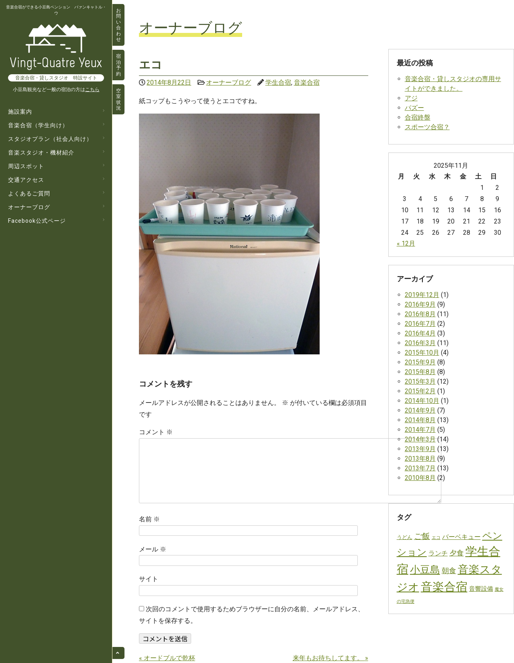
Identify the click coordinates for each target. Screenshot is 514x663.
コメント (156, 432)
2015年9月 (420, 362)
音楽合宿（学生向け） (38, 125)
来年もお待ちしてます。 (330, 658)
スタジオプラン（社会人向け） (50, 139)
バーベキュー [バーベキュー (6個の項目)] (461, 537)
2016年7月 (420, 323)
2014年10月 (422, 401)
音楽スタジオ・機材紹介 (41, 152)
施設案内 (20, 111)
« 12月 (406, 243)
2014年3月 (420, 439)
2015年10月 (422, 352)
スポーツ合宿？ (427, 127)
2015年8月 (420, 372)
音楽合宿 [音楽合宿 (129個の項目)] (444, 587)
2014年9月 (420, 410)
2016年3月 (420, 343)
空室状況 (118, 99)
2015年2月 (420, 391)
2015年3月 (420, 381)
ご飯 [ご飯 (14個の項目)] (422, 536)
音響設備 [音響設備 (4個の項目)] (481, 588)
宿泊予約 (118, 64)
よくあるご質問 (29, 193)
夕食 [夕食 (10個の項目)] (456, 553)
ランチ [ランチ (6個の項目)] (438, 553)
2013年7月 (420, 468)
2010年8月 (420, 478)
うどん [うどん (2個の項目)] (404, 537)
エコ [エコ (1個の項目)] (436, 537)
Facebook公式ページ (37, 221)
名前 (149, 519)
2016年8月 (420, 314)
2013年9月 (420, 449)
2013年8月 (420, 458)
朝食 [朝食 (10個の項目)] (449, 570)
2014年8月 (420, 420)
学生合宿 (278, 82)
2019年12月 (422, 295)
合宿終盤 (417, 117)
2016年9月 (420, 304)
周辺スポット (26, 166)
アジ (411, 98)
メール (152, 549)
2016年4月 (420, 333)
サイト (148, 579)
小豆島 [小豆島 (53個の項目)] (425, 569)
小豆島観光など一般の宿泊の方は (56, 89)
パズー (414, 108)
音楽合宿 (307, 82)
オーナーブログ (29, 207)
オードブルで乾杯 (167, 658)
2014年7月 (420, 429)
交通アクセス (26, 180)
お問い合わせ (118, 25)
